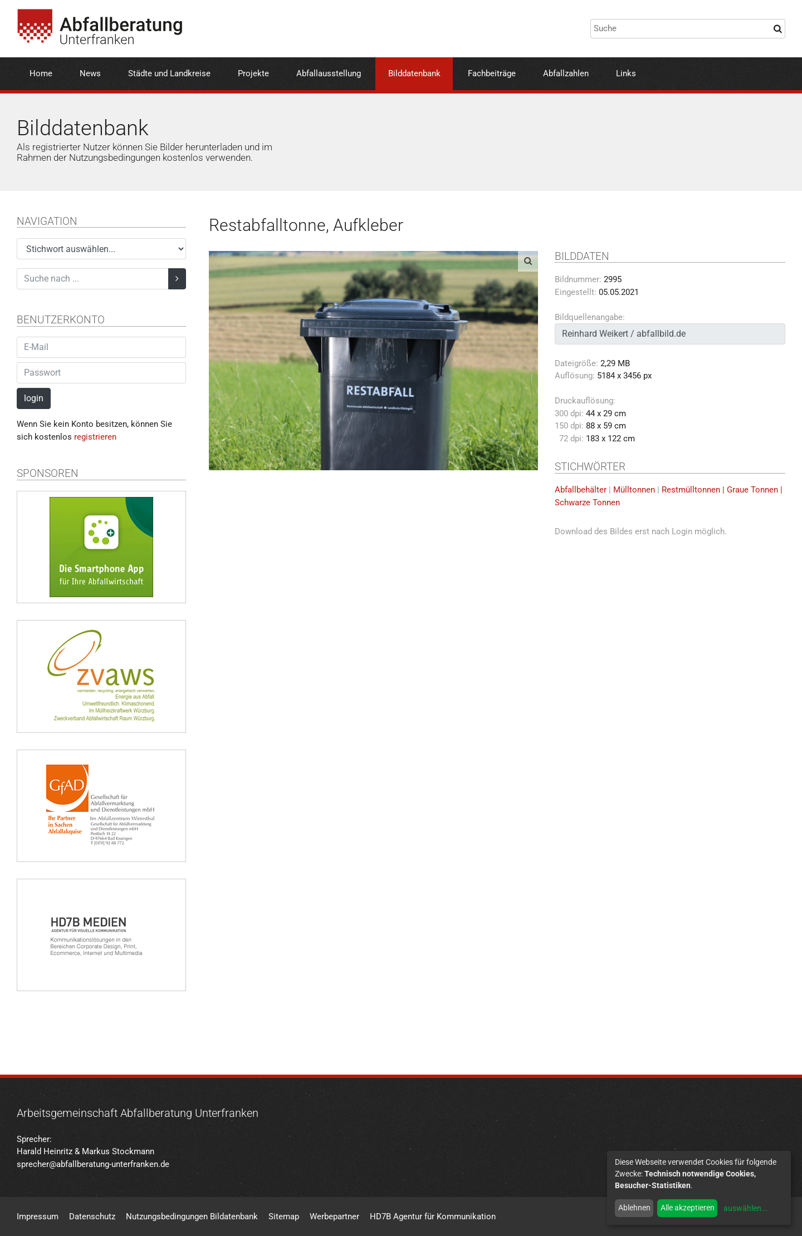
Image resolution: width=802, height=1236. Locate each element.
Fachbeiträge (492, 73)
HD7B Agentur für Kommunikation (433, 1217)
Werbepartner (334, 1217)
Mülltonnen (634, 490)
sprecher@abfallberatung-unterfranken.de (93, 1164)
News (90, 73)
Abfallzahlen (566, 73)
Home (41, 73)
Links (626, 73)
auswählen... (745, 1208)
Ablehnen (634, 1207)
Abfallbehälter (581, 490)
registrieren (95, 437)
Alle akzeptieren (688, 1207)
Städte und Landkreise (169, 73)
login (33, 398)
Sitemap (283, 1217)
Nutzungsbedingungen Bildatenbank (192, 1217)
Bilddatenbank (414, 73)
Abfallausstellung (328, 73)
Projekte (253, 73)
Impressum (37, 1217)
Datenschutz (92, 1217)
